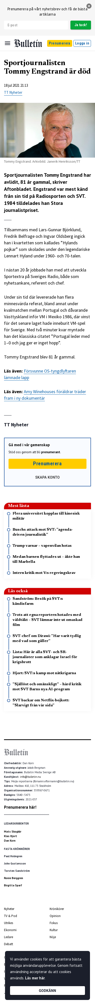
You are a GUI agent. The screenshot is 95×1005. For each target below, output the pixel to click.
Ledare (8, 937)
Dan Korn (10, 840)
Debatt (8, 944)
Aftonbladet (17, 189)
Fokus (54, 923)
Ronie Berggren (13, 878)
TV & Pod (10, 916)
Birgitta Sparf (13, 885)
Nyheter (9, 909)
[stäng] (89, 6)
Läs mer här (35, 978)
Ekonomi (10, 930)
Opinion (55, 916)
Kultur (54, 930)
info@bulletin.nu (30, 777)
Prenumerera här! (20, 807)
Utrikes (8, 923)
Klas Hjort (10, 836)
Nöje (53, 937)
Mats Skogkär (12, 831)
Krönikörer (57, 909)
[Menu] (7, 43)
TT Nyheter (13, 92)
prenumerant (50, 452)
